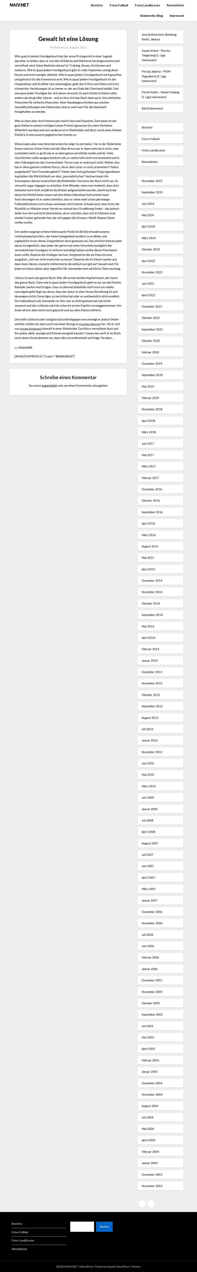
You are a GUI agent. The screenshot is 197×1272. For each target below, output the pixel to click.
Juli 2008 (147, 820)
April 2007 (148, 877)
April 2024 (148, 226)
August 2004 (150, 1106)
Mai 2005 (148, 1037)
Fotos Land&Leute (147, 5)
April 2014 (148, 637)
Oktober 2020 (151, 340)
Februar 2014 (150, 649)
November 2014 (152, 592)
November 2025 (152, 181)
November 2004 (152, 1094)
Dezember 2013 (152, 672)
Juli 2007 (147, 854)
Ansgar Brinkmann (32, 328)
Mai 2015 (148, 557)
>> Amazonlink (24, 347)
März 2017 (149, 466)
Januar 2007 (150, 900)
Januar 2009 (150, 809)
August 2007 (150, 843)
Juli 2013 (147, 729)
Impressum (177, 15)
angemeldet (49, 385)
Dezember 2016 (152, 489)
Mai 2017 (148, 455)
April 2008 (148, 831)
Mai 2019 (148, 386)
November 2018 (152, 409)
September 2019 (152, 375)
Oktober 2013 (151, 694)
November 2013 (152, 683)
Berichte (97, 5)
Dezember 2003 (152, 1174)
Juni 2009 (148, 797)
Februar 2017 (150, 478)
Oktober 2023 (151, 249)
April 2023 (148, 261)
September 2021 (152, 329)
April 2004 (148, 1140)
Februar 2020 (150, 352)
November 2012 (152, 752)
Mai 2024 (148, 215)
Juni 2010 (148, 763)
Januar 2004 (150, 1163)
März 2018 (149, 432)
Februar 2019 (150, 398)
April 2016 (148, 523)
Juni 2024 (148, 203)
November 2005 (152, 991)
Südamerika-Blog (151, 15)
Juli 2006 (147, 934)
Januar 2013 (150, 740)
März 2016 (149, 535)
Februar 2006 (150, 957)
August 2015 (150, 546)
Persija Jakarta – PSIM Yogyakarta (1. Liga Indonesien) (156, 76)
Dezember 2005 (152, 980)
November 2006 (152, 923)
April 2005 (148, 1048)
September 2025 (152, 192)
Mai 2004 (148, 1128)
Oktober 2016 (151, 500)
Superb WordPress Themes (124, 1266)
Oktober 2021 (151, 317)
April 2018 (148, 420)
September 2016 (152, 512)
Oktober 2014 (151, 603)
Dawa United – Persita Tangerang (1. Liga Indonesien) (156, 55)
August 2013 (150, 717)
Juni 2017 (148, 443)
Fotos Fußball (119, 5)
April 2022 (148, 295)
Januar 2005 (150, 1071)
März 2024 (149, 238)
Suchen (104, 1226)
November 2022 (152, 272)
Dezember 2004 (152, 1083)
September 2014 (152, 614)
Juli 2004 (147, 1117)
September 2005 (152, 1014)
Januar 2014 (150, 660)
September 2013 (152, 706)
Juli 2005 (147, 1026)
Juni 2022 (148, 283)
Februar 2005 (150, 1060)
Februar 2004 (150, 1151)
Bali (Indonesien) (152, 108)
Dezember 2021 (152, 306)
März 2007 (149, 889)
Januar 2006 (150, 969)
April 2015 (148, 569)
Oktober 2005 (151, 1003)
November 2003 (152, 1186)
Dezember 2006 (152, 911)
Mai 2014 (148, 626)
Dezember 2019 (152, 363)
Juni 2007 (148, 866)
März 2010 (149, 786)
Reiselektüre (175, 5)
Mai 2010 (148, 774)
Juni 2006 (148, 946)
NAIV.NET (19, 5)
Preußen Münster (90, 324)
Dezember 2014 (152, 580)
